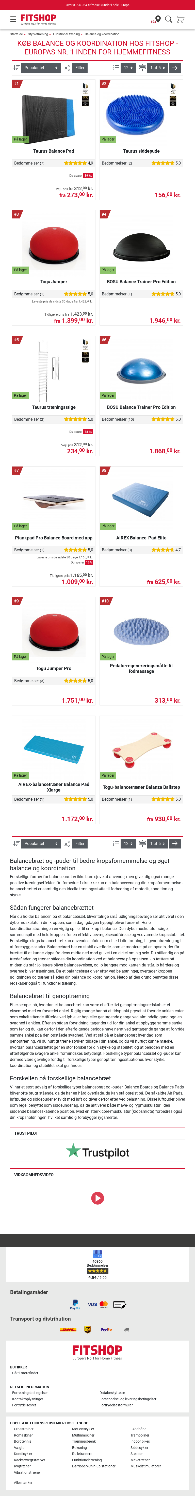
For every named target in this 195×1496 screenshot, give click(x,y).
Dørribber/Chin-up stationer (94, 1466)
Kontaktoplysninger (27, 1399)
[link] (97, 1151)
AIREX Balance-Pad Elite (141, 537)
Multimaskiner (83, 1435)
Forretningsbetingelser (30, 1393)
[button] (175, 68)
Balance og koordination (102, 34)
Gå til (25, 1373)
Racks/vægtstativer (29, 1460)
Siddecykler (139, 1448)
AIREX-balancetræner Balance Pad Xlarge (53, 787)
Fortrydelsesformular (116, 1405)
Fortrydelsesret (24, 1405)
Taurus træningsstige (54, 407)
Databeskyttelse (112, 1393)
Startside (16, 34)
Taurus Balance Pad (53, 151)
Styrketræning (38, 34)
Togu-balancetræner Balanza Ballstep (141, 787)
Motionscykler (83, 1429)
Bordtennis (22, 1441)
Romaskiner (23, 1435)
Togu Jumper (53, 281)
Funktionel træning (66, 34)
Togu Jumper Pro (53, 668)
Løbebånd (139, 1429)
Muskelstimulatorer (146, 1466)
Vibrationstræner (27, 1472)
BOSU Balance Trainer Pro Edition (141, 281)
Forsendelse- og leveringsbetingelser (128, 1399)
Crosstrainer (24, 1429)
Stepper (137, 1454)
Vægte (19, 1448)
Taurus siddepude (141, 151)
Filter (79, 67)
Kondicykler (23, 1454)
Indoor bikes (140, 1441)
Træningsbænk (84, 1441)
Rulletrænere (82, 1454)
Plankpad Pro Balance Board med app (53, 537)
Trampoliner (140, 1435)
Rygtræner (22, 1466)
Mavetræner (140, 1460)
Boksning (79, 1448)
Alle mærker (23, 1483)
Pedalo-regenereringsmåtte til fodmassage (141, 668)
